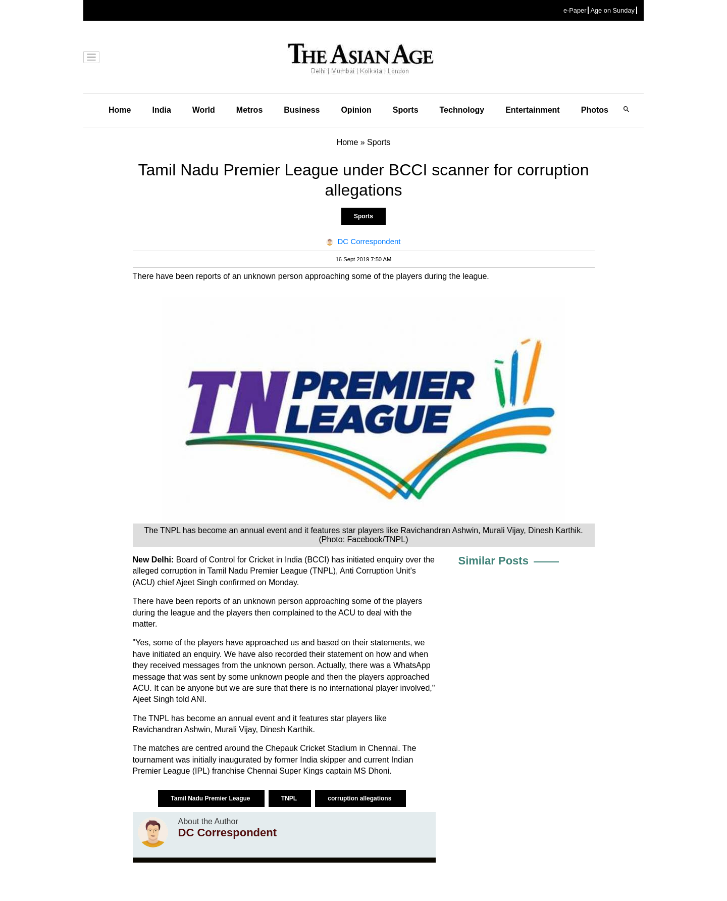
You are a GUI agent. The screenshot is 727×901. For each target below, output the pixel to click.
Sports (406, 110)
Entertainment (532, 110)
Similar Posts (493, 560)
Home (120, 110)
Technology (462, 110)
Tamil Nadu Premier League (211, 798)
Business (302, 110)
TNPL (289, 798)
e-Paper (575, 10)
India (161, 110)
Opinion (356, 110)
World (203, 110)
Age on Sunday (612, 10)
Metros (249, 110)
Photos (594, 110)
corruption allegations (360, 798)
